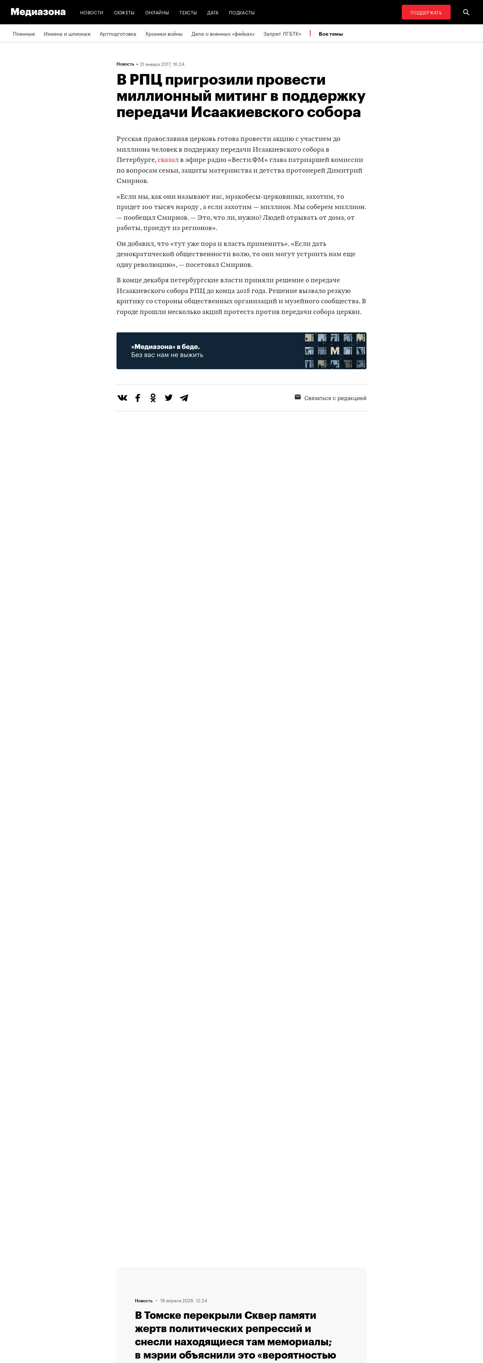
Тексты (188, 11)
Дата (212, 11)
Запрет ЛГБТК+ (282, 33)
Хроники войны (164, 33)
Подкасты (242, 11)
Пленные (24, 33)
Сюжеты (124, 11)
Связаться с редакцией (330, 397)
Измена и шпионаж (67, 33)
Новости (92, 11)
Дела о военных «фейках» (223, 33)
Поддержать (426, 11)
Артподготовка (118, 33)
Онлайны (157, 11)
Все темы (331, 34)
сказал (168, 160)
